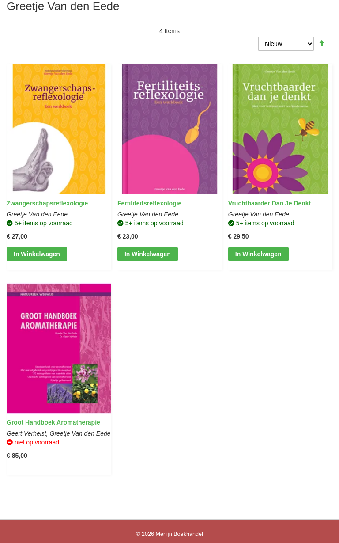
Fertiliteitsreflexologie (149, 203)
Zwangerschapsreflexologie (47, 203)
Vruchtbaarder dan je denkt (269, 203)
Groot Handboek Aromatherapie (53, 422)
